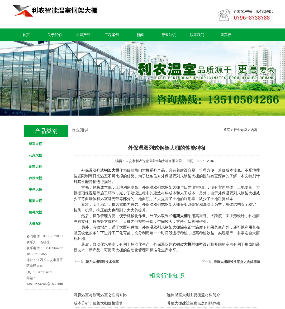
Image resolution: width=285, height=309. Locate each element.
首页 (26, 35)
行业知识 (169, 35)
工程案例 (111, 35)
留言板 (225, 35)
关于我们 (55, 35)
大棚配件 (35, 223)
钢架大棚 (35, 201)
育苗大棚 (35, 167)
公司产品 (83, 35)
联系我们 (197, 35)
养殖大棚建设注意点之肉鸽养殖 (237, 262)
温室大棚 (35, 144)
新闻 (140, 35)
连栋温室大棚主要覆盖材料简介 (193, 295)
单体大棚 (35, 189)
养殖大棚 (35, 178)
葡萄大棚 (35, 212)
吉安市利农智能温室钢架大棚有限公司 (153, 161)
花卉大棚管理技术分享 (102, 262)
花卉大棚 (35, 155)
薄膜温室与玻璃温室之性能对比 (100, 295)
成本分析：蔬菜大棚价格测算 (98, 303)
